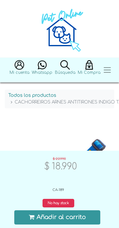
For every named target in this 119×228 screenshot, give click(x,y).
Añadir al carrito (57, 217)
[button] (20, 70)
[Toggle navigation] (107, 70)
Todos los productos (32, 95)
